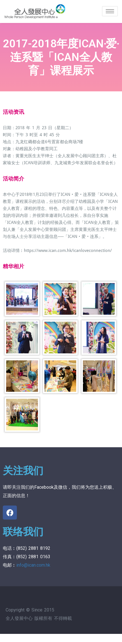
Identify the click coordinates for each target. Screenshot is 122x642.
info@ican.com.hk (33, 565)
